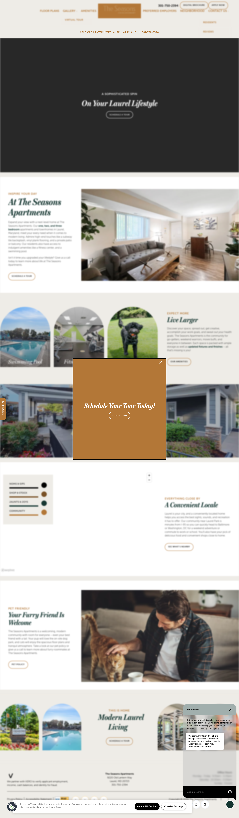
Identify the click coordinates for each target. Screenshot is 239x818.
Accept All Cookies (147, 806)
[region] (102, 806)
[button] (119, 415)
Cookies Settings (173, 806)
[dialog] (119, 409)
